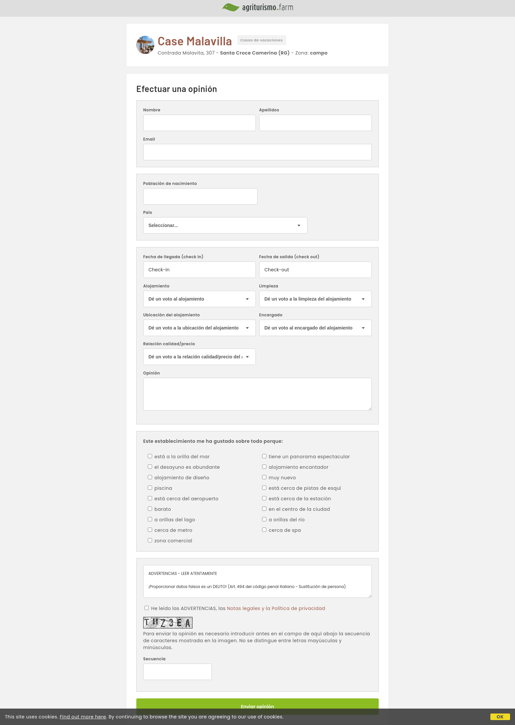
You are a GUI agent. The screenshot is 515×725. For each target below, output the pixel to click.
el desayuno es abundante (184, 467)
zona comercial (170, 540)
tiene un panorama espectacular (306, 456)
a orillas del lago (171, 519)
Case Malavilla (195, 41)
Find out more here (83, 717)
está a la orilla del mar (179, 456)
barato (159, 509)
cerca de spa (281, 530)
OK (500, 717)
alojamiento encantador (295, 467)
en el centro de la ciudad (296, 509)
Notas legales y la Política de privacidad (276, 608)
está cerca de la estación (296, 498)
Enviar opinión (257, 706)
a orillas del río (283, 519)
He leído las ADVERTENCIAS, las (235, 608)
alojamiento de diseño (179, 477)
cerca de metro (170, 530)
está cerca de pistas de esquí (301, 488)
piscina (160, 488)
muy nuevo (279, 477)
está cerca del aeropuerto (183, 498)
